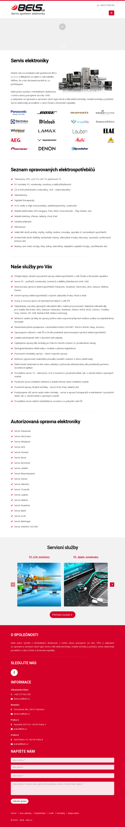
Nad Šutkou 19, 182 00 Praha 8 (28, 739)
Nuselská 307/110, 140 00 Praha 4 (30, 724)
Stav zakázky (25, 813)
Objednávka (40, 813)
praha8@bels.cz (21, 744)
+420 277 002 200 (107, 5)
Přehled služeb (62, 614)
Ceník (51, 813)
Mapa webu (73, 813)
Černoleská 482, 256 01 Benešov (29, 709)
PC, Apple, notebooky (86, 557)
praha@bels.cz (20, 729)
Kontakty (61, 813)
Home (14, 813)
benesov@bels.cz (22, 698)
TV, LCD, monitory (39, 557)
